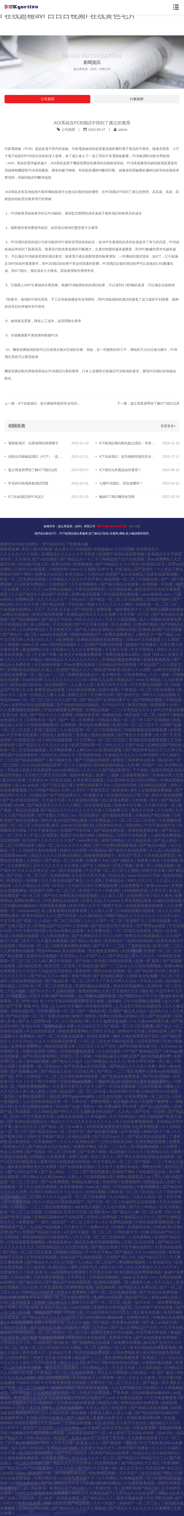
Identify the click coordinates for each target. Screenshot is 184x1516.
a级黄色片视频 (88, 1207)
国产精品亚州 (31, 1282)
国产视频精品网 (25, 1071)
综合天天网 (39, 996)
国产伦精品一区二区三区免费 (51, 1152)
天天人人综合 (97, 1408)
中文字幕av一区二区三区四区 (100, 740)
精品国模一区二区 (120, 579)
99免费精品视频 (102, 1473)
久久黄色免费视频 (53, 941)
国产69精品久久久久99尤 (118, 564)
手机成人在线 (19, 770)
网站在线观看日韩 (60, 1046)
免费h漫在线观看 (86, 594)
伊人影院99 (28, 1307)
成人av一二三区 (52, 675)
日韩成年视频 (146, 624)
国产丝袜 (83, 961)
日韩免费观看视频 (49, 1277)
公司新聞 (47, 99)
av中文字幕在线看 (168, 710)
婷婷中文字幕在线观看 (52, 1358)
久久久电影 (17, 991)
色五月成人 (164, 1282)
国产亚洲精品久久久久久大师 (97, 936)
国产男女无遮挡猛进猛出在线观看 (146, 1157)
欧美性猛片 (114, 941)
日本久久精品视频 (121, 619)
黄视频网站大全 (36, 650)
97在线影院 (124, 1187)
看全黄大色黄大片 (108, 1418)
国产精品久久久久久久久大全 (43, 745)
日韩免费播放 (136, 675)
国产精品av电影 (154, 845)
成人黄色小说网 (44, 1091)
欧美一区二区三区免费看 (85, 1197)
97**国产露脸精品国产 (143, 1051)
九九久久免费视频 (87, 650)
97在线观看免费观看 (121, 594)
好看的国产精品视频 (153, 815)
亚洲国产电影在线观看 (104, 645)
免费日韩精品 (128, 1167)
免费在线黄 (61, 564)
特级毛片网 (108, 1403)
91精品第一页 (30, 1498)
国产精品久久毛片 (68, 1061)
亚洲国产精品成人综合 (128, 1011)
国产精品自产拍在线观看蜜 (68, 1282)
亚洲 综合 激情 (15, 715)
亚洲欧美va (100, 1212)
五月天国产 (129, 1473)
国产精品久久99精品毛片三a (142, 1458)
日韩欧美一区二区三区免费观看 (45, 986)
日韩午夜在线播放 (134, 1448)
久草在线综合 (161, 1262)
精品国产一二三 (88, 1358)
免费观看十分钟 (164, 705)
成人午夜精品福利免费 (97, 996)
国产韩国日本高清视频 (149, 1408)
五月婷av (100, 1327)
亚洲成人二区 (154, 1358)
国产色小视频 (63, 996)
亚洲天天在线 (75, 1212)
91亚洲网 (171, 1463)
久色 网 (134, 765)
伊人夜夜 (117, 1433)
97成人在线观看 (44, 835)
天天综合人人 (72, 956)
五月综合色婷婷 (141, 1433)
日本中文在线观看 (30, 569)
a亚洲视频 (65, 639)
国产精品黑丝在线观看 (147, 1137)
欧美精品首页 (154, 564)
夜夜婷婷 (83, 971)
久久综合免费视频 (146, 966)
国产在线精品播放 (108, 976)
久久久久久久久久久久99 (66, 680)
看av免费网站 (159, 559)
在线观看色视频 (53, 906)
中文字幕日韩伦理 (31, 931)
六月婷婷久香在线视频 (38, 850)
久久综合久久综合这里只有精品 (45, 971)
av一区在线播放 (85, 815)
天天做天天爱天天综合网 (46, 775)
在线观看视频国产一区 (87, 1433)
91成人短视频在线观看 (20, 936)
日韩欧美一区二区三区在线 (131, 1192)
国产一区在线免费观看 (117, 1086)
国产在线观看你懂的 (77, 1167)
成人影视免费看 (115, 800)
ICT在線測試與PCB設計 (26, 497)
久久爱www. (52, 1423)
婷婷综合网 (158, 1031)
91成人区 (40, 564)
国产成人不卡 (12, 1076)
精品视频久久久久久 (126, 1152)
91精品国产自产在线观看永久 (56, 795)
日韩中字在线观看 (132, 835)
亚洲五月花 (91, 901)
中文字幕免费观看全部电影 (64, 1383)
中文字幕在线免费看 (35, 1408)
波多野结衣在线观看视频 (32, 705)
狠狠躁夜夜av (60, 1242)
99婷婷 (17, 1433)
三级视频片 (58, 584)
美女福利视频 (74, 951)
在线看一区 (44, 1302)
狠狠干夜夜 (81, 976)
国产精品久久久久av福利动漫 (141, 1252)
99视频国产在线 (152, 1172)
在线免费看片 (132, 886)
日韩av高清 (104, 1081)
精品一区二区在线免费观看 (67, 1297)
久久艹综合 (107, 1046)
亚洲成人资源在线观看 (95, 735)
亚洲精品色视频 (78, 1423)
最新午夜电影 (82, 775)
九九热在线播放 (56, 936)
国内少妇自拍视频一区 (113, 971)
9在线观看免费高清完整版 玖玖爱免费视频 (123, 1127)
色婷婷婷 (110, 1182)
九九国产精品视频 (46, 1227)
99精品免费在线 (86, 1182)
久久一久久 (32, 589)
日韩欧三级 (74, 1312)
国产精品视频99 (25, 619)
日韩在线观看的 (69, 1408)
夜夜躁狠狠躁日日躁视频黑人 (47, 1237)
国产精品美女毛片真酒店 (112, 926)
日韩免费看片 (19, 1358)
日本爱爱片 (17, 996)
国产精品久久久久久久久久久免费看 (140, 1508)
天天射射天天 (61, 629)
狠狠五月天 (78, 695)
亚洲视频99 (59, 875)
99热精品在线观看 (38, 1292)
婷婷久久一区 (113, 1267)
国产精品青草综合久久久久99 (150, 750)
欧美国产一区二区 (44, 1473)
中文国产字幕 (46, 655)
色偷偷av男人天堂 (167, 775)
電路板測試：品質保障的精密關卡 (33, 443)
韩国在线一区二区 (34, 946)
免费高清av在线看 (50, 690)
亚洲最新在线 (139, 1227)
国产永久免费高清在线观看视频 (71, 896)
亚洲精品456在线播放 (45, 1418)
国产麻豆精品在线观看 (120, 584)
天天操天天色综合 (132, 1423)
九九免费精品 (19, 865)
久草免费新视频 (80, 1287)
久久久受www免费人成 (150, 1021)
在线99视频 (132, 951)
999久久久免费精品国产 (92, 1493)
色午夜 (147, 991)
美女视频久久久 (96, 1368)
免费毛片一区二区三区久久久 (115, 1383)
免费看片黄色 (149, 860)
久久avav (111, 901)
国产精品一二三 (111, 1071)
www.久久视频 (83, 569)
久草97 (78, 790)
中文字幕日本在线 (152, 1332)
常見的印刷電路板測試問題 (28, 483)
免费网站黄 (25, 599)
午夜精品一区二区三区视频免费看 (65, 1373)
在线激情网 (106, 1287)
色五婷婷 (30, 840)
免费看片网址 (86, 1147)
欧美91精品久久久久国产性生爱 (49, 916)
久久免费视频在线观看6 (20, 710)
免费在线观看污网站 (40, 1051)
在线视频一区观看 (158, 584)
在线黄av (60, 650)
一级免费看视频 (167, 1302)
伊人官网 (8, 1307)
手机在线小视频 (82, 604)
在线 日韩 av (154, 655)
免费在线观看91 (32, 1096)
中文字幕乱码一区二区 (112, 1162)
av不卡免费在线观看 (126, 1398)
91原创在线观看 (14, 1157)
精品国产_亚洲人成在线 (74, 1438)
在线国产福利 (158, 599)
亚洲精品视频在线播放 (164, 609)
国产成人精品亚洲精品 (94, 629)
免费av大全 (100, 1227)
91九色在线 (104, 1423)
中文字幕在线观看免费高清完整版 (76, 1001)
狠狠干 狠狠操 (84, 1016)
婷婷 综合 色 (33, 1001)
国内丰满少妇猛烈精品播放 (64, 820)
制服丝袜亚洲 (88, 715)
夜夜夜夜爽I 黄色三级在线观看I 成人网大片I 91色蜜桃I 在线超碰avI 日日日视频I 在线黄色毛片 (79, 549)
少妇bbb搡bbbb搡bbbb (151, 1393)
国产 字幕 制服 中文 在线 (28, 1006)
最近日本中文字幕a (47, 1327)
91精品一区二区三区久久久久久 (34, 1197)
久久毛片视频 (115, 1207)
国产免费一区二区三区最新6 (24, 1388)
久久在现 (165, 810)
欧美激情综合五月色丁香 (128, 795)
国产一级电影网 (92, 1011)
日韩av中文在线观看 (143, 639)
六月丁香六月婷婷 (42, 1081)
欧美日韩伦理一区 (87, 745)
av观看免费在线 (25, 1483)
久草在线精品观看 (136, 901)
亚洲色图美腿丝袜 (143, 830)
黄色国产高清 (130, 855)
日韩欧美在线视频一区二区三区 (153, 976)
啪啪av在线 (126, 629)
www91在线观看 (54, 634)
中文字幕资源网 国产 (164, 1498)
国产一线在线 (78, 1418)
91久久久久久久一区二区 (93, 1458)
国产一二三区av (114, 966)
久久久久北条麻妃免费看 (56, 1041)
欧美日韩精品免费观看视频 (153, 1348)
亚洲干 (164, 715)
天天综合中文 (114, 705)
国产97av (38, 976)
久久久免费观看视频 (109, 1021)
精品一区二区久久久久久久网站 (65, 845)
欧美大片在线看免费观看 (81, 655)
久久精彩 (171, 639)
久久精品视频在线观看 (45, 1433)
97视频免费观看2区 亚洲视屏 (51, 725)
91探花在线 (61, 780)
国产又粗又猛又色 (16, 926)
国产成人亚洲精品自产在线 (134, 1327)
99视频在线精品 (69, 1252)
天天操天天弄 (54, 800)
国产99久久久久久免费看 (52, 715)
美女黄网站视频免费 (122, 1358)
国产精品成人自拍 (56, 1071)
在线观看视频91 (136, 775)
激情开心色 (142, 1282)
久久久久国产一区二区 (103, 921)
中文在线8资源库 (41, 1031)
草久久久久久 (27, 1127)
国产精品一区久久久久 (162, 1383)
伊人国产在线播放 (155, 720)
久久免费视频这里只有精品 (134, 1388)
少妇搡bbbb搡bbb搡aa (102, 1483)
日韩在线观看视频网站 (26, 1242)
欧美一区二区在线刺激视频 (23, 750)
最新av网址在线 (165, 1297)
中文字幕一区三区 (135, 614)
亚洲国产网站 (124, 1172)
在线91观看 (108, 690)
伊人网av (30, 1177)
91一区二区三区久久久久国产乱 (50, 700)
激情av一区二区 (114, 1348)
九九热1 (125, 1112)
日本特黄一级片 (145, 800)
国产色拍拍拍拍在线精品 (78, 705)
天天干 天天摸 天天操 (52, 609)
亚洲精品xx (115, 881)
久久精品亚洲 (139, 840)
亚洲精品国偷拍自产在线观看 (59, 1217)
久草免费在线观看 (88, 780)
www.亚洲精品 (149, 680)
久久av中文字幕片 (67, 1006)
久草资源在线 (52, 1287)
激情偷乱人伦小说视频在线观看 (134, 1001)
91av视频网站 (42, 1403)
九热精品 (34, 860)
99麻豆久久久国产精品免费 (67, 1503)
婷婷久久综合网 (74, 850)
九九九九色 (65, 1468)
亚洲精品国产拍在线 (165, 745)
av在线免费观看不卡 (78, 1478)
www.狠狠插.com (157, 594)
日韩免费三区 (117, 810)
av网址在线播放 (16, 614)
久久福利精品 (92, 916)
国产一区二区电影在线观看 (61, 1036)
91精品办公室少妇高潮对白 (156, 1453)
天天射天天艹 (76, 1227)
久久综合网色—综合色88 (78, 1428)
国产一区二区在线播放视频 (113, 1292)
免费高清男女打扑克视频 (112, 1332)
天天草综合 (77, 1277)
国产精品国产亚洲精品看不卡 (105, 700)
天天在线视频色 (84, 584)
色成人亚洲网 (12, 1152)
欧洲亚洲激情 (99, 1036)
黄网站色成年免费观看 (140, 1403)
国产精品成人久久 (98, 1498)
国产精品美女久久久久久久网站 (55, 805)
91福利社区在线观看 (139, 1202)
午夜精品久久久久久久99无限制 (132, 755)
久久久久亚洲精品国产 (79, 1142)
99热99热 (134, 825)
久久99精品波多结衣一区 (55, 1393)
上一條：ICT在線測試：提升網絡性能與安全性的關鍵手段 (44, 403)
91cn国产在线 (68, 1106)
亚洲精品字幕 (60, 1353)
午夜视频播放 (148, 1187)
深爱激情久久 (12, 1272)
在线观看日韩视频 (75, 1162)
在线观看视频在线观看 (145, 906)
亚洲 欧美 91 (37, 1272)
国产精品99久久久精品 (141, 1463)
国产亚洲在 (144, 569)
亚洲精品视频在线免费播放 (100, 639)
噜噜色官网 (152, 1167)
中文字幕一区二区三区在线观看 (27, 1453)
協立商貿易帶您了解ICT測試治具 (32, 470)
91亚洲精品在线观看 (62, 901)
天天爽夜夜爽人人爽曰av (70, 750)
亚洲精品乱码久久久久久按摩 (91, 614)
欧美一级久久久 (48, 1368)
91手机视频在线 (14, 624)
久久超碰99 (81, 765)
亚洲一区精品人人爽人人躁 (42, 695)
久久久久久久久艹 (53, 599)
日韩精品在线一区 (136, 1478)
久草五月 (159, 891)
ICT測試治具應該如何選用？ (120, 470)
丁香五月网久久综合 (120, 981)
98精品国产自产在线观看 (123, 559)
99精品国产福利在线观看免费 (146, 1056)
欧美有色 (120, 790)
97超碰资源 (25, 740)
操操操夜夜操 (12, 1418)
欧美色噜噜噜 (72, 1187)
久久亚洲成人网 (76, 1021)
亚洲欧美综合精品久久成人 (30, 670)
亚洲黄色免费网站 (26, 1046)
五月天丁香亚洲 (111, 1438)
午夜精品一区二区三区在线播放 (148, 690)
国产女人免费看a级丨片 (39, 1021)
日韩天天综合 (104, 1031)
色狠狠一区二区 (158, 951)
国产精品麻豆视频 (103, 1132)
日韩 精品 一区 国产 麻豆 (152, 1373)
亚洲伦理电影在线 (167, 770)
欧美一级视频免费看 (62, 1498)
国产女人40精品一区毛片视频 (107, 865)
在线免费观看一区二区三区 (148, 1096)
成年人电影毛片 (84, 1267)
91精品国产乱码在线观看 (82, 1257)
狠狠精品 (106, 835)
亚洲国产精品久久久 (74, 670)
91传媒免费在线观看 (78, 1051)
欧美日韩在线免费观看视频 (138, 1272)
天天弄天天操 (124, 1368)
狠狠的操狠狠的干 (86, 634)
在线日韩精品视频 (157, 1363)
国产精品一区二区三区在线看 (27, 1252)
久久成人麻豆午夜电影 (53, 961)
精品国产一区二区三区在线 (83, 1091)
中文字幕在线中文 (160, 825)
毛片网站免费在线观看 (79, 1076)
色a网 (20, 805)
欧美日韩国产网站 (157, 1473)
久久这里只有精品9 (28, 1448)
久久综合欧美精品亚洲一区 (45, 765)
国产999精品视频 (148, 700)
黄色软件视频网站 (129, 986)
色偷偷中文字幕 (128, 805)
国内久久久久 (169, 650)
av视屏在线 (55, 1322)
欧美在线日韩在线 (26, 685)
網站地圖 (134, 526)
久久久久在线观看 (113, 1373)
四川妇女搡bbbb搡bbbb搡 (102, 1317)
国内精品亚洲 (30, 966)
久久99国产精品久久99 (50, 790)
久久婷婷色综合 (33, 629)
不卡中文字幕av (100, 1252)
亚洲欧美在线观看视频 (148, 740)
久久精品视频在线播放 (34, 1106)
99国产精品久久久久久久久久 (131, 916)
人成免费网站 (140, 1237)
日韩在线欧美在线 (117, 1142)
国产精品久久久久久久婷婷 (68, 1463)
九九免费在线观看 (143, 1438)
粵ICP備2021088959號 (111, 526)
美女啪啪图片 (57, 685)
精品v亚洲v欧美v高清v (113, 670)
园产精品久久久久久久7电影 (50, 1262)
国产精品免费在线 (110, 830)
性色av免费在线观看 (67, 931)
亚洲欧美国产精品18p (140, 1488)
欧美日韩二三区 (167, 946)
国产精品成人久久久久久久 (132, 956)
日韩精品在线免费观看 (118, 665)
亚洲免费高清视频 (151, 1142)
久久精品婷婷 (64, 991)
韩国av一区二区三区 (71, 1332)
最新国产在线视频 (38, 1428)
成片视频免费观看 (117, 815)
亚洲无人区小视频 (76, 1056)
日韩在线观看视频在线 (154, 1222)
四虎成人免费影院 (58, 735)
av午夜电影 (131, 1132)
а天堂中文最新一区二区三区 (88, 1232)
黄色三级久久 (103, 1157)
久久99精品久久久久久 (106, 1061)
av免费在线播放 (59, 589)
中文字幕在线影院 (137, 1247)
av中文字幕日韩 (116, 1428)
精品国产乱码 (137, 1297)
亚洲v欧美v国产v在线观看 (160, 629)
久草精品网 (21, 1277)
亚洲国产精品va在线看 (110, 1453)
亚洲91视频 (95, 1192)
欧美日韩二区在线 (60, 966)
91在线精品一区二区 (33, 1332)
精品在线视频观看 (54, 1378)
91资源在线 (127, 1081)
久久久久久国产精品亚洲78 (106, 770)
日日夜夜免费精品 (30, 584)
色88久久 (49, 755)
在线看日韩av (14, 1473)
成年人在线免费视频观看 (21, 981)
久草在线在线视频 (42, 1257)
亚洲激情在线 (90, 755)
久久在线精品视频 (83, 800)
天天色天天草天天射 (89, 875)
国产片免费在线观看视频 (116, 845)
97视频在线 (148, 579)
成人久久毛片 (131, 1468)
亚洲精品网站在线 (34, 1508)
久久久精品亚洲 (55, 1413)
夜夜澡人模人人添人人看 (111, 1413)
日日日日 (86, 1046)
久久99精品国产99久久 (54, 1112)
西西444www (49, 951)
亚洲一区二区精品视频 (155, 865)
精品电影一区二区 (140, 715)
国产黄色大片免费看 (135, 735)
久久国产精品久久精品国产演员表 (40, 594)
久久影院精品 (150, 1368)
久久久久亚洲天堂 (33, 870)
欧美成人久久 (88, 1443)
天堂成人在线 (152, 981)
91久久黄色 (162, 896)
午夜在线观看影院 (90, 589)
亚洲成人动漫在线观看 (113, 961)
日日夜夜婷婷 (149, 1041)
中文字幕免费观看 (162, 1398)
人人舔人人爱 (83, 685)
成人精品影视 (35, 1488)
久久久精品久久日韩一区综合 (40, 886)
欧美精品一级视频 (23, 881)
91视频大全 (94, 795)
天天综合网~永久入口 (163, 1468)
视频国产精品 (63, 1388)
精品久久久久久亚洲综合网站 (56, 855)
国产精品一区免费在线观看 (116, 1322)
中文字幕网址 (143, 650)
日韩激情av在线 (109, 825)
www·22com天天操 (144, 875)
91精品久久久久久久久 (64, 1192)
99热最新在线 (136, 891)
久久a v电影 (58, 976)
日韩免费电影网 (126, 1353)
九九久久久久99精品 (25, 660)
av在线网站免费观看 (69, 1272)
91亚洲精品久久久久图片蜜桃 (63, 1247)
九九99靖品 (119, 1197)
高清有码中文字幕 (125, 1091)
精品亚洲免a (11, 775)
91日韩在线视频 (82, 690)
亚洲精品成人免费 (59, 1026)
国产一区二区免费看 (77, 720)
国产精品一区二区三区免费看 (128, 1026)
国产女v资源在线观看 (21, 800)
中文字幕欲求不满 (38, 1117)
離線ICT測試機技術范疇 (117, 497)
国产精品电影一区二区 (25, 1016)
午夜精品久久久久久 (138, 1217)
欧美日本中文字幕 (112, 685)
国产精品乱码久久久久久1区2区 (49, 1317)
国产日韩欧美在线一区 (138, 1046)
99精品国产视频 (48, 1312)
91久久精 (8, 1297)
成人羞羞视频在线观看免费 (64, 911)
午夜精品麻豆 (106, 1056)
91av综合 (165, 1433)
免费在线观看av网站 (123, 655)
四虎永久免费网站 (72, 1292)
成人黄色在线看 (147, 1312)
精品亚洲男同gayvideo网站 (72, 1096)
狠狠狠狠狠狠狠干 (100, 855)
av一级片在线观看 (67, 870)
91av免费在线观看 (80, 665)
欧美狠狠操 (84, 564)
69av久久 (67, 755)
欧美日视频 (138, 705)
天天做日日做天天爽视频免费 (93, 886)
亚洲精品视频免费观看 (121, 660)
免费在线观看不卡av (94, 785)
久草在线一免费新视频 (91, 1101)
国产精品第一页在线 (120, 1443)
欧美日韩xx (58, 1267)
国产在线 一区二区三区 (27, 875)
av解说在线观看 (169, 901)
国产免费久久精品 (53, 815)
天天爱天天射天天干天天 (73, 1086)
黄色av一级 (92, 1106)
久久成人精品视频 (165, 850)
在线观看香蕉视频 (93, 1388)
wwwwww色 (28, 911)
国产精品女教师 (105, 1247)
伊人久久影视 (68, 1302)
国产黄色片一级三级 (20, 634)
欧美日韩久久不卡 (85, 906)
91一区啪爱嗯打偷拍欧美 (48, 1342)
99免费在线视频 (127, 1342)
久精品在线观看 (14, 1327)
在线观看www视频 (76, 1081)
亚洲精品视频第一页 (111, 1282)
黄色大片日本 (143, 810)
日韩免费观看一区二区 (56, 1011)
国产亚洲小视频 (93, 1152)
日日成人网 (85, 1071)
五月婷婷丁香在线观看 (154, 1307)
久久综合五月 (89, 1026)
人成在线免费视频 (166, 835)
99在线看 (42, 825)
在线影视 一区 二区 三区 (157, 604)
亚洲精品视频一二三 (103, 710)
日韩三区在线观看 (139, 1242)
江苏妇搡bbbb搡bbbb (18, 906)
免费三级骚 (79, 1157)
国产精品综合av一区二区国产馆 (57, 1132)
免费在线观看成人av (134, 1177)
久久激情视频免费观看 (19, 1458)
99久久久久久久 (89, 619)
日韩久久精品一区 (148, 1197)
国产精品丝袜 (54, 604)
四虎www (53, 1066)
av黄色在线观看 (168, 670)
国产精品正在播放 (86, 941)
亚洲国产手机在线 (76, 830)
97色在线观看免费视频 (63, 710)
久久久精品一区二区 (80, 1348)
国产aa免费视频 (55, 1182)
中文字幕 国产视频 (16, 921)
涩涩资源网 (10, 840)
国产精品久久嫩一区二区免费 (137, 1212)
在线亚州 (120, 1408)
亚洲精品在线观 (154, 785)
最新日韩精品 (113, 840)
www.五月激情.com (140, 1277)
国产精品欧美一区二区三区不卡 (72, 981)
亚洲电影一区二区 (42, 1076)
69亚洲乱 (113, 891)
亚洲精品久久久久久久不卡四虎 (68, 554)
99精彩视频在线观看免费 (146, 730)
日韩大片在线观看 (95, 1393)
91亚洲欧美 (83, 825)
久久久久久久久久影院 (19, 554)
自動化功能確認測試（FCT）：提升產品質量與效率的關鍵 (36, 456)
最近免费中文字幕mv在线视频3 (154, 1071)
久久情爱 (143, 670)
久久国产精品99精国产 (27, 760)
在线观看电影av (55, 1458)
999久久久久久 (140, 881)
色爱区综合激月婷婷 (78, 835)
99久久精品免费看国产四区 (136, 1036)
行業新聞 (136, 99)
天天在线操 (62, 624)
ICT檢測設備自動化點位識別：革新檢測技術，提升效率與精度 (127, 443)
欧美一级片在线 (137, 1302)
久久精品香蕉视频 (139, 1483)
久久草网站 (108, 1478)
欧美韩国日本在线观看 (87, 1337)
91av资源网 (32, 680)
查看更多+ (168, 426)
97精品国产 (150, 665)
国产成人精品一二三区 (60, 1172)
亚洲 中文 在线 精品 (114, 569)
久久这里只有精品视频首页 (138, 1006)
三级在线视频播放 (56, 1207)
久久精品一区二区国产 (97, 1262)
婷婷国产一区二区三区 (139, 1503)
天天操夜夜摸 (120, 589)
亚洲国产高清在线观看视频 (121, 554)
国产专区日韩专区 (72, 1453)
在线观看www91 (14, 855)
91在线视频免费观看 (92, 1353)
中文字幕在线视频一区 (150, 685)
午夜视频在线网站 (16, 609)
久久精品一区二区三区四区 (58, 921)
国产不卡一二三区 (109, 946)
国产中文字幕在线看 (91, 624)
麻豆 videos (61, 825)
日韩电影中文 (127, 1232)
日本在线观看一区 (163, 921)
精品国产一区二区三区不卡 (75, 1222)
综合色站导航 (126, 785)
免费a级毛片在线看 (121, 1106)
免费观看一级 (30, 1066)
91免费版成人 (103, 820)
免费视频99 (131, 1182)
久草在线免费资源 (160, 855)
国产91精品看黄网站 (40, 1056)
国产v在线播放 (45, 559)
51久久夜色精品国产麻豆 (62, 881)
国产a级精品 (123, 860)
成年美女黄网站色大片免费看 (32, 1167)
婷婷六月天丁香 (157, 1132)
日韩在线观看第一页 (17, 675)
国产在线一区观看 (150, 1112)
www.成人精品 (99, 1187)
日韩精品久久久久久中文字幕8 (75, 579)
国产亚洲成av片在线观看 (85, 1066)
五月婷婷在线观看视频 (76, 1403)
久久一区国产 (105, 1503)
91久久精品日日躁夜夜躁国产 (59, 1202)
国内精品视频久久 (66, 645)
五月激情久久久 (126, 991)
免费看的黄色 (138, 1317)
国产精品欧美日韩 (151, 971)
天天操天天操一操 (160, 805)
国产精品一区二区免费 (64, 860)
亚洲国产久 (136, 921)
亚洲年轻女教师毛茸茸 (112, 1307)
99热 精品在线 (39, 1438)
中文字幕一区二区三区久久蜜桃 (112, 870)
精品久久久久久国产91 (80, 1363)
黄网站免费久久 (28, 901)
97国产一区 (152, 765)
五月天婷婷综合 (123, 1117)
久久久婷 (161, 1177)
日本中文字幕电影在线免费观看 (42, 1493)
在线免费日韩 (139, 896)
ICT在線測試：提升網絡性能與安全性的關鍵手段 (127, 456)
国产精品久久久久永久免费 (132, 1066)
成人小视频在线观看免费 (160, 619)
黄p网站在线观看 (108, 1297)
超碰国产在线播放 (141, 645)
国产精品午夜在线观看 (127, 850)
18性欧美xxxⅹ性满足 (161, 1091)
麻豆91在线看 (14, 780)
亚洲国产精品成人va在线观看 (65, 1307)
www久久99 (28, 1383)
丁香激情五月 (98, 790)
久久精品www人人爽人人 (62, 1177)
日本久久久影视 (142, 1378)
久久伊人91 (169, 916)
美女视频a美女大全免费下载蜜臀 (141, 1101)
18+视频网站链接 (145, 1147)
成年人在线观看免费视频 (151, 790)
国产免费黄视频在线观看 (43, 1337)
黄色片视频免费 (130, 1498)
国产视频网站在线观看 (91, 1342)
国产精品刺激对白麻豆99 (157, 1413)
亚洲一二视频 (108, 775)
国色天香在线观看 (167, 795)
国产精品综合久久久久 (60, 1483)
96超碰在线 (112, 715)
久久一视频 (160, 675)
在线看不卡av (98, 860)
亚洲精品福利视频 (62, 1448)
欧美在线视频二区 (16, 655)
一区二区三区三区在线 (136, 820)
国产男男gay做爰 (151, 926)
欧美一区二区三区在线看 (21, 1212)
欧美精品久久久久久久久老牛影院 (43, 1398)
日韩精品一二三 (25, 1207)
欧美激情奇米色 (99, 1006)
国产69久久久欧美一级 (97, 1468)
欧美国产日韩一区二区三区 (53, 891)
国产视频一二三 (148, 1162)
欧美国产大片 (91, 891)
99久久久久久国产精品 (125, 745)
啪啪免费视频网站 (34, 1086)
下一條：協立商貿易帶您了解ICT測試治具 (148, 403)
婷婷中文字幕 (154, 870)
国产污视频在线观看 (92, 760)
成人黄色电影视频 (34, 1061)
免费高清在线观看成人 (144, 936)
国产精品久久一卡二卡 (79, 559)
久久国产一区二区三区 (101, 1302)
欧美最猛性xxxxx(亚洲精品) (57, 770)
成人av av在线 (27, 785)
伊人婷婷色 (40, 624)
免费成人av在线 (49, 574)
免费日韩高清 (46, 1478)
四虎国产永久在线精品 (124, 574)
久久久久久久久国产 (58, 840)
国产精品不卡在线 (57, 619)
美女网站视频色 (133, 1262)
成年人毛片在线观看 (40, 1363)
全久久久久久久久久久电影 (56, 865)
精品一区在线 (166, 931)
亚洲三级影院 (46, 730)
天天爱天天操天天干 (98, 1448)
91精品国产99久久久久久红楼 (48, 1443)
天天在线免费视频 (42, 1187)
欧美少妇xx (75, 574)
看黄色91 (48, 1162)
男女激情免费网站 (104, 951)
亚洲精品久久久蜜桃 (164, 1152)
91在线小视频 (78, 1327)
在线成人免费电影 (102, 1217)
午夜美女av (39, 780)
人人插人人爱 (102, 911)
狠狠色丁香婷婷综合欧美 (134, 760)
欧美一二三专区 (113, 1147)
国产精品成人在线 (159, 1182)
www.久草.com (35, 645)
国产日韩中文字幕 (23, 1172)
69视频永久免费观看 (48, 1157)
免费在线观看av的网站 (118, 1016)
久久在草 (30, 1287)
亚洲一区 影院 (147, 961)
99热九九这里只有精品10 (112, 680)
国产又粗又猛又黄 (58, 785)
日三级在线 (36, 1267)
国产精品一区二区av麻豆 (62, 1127)
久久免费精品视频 (117, 1222)
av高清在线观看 (109, 750)
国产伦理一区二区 (103, 1202)
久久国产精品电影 (156, 1016)
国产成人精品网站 (156, 1106)
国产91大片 (39, 991)
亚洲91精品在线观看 (93, 986)
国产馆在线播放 (96, 1172)
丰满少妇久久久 (40, 639)
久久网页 (170, 1147)
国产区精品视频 (157, 1076)
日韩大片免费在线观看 (21, 1503)
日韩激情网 (58, 569)
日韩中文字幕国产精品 (45, 1137)
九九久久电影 (79, 1322)
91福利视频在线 (100, 1177)
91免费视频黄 (106, 1463)
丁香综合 (8, 1096)
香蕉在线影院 (23, 1011)
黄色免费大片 (34, 1353)
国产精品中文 (128, 695)
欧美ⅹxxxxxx (158, 886)
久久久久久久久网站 (115, 604)
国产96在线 (84, 609)
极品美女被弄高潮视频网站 (98, 1242)
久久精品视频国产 (90, 1398)
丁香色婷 (121, 1393)
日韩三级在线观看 (16, 1302)
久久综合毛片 (12, 1342)
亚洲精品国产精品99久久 (71, 1488)
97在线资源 (88, 966)
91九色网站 (122, 624)
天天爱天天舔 (117, 650)
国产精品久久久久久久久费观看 (79, 1508)
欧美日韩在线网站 (142, 780)
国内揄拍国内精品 (109, 765)
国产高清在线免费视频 (159, 1292)
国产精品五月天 (153, 1257)
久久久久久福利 (166, 1448)
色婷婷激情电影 (141, 941)
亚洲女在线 (31, 1026)
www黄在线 (88, 840)
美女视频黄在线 (98, 805)
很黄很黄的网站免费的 (72, 946)
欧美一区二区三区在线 (40, 1348)
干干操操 (140, 770)
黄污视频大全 (61, 760)
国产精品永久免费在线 (137, 1287)
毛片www (169, 1046)
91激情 (118, 1227)
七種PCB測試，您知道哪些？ (121, 483)
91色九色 (117, 875)
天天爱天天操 (101, 1272)
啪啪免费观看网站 (74, 1031)
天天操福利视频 (48, 665)
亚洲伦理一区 (107, 1488)
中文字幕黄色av (44, 830)
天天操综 (22, 559)
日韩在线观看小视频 (156, 1086)
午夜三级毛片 (23, 941)
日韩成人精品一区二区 (117, 720)
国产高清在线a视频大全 (27, 1122)
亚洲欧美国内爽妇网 (144, 1418)
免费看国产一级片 (34, 1222)
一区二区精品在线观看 (132, 931)
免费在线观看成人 (120, 634)
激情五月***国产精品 (156, 634)
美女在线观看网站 (155, 1081)
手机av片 (79, 599)
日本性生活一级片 (42, 720)
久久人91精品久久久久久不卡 (152, 1267)
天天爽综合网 (102, 695)
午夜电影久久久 (137, 710)
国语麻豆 (72, 1368)
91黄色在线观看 (168, 1247)
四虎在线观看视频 (162, 574)
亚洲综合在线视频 (42, 956)
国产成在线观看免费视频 (156, 1337)
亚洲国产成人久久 (121, 1257)
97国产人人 (96, 956)
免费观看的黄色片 (83, 675)
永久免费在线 (99, 931)
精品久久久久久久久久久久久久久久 (82, 1122)
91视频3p (98, 850)
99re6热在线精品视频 (120, 1363)
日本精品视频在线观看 (135, 911)
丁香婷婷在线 (139, 946)
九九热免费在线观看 (17, 951)
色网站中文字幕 (132, 1031)
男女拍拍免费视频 (94, 725)
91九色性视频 (110, 1096)
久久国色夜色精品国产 (95, 1112)
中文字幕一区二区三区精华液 (100, 1237)
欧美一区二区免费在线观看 (23, 579)
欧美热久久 (160, 1011)
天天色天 (106, 1167)
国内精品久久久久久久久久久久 (72, 660)
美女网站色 (112, 675)
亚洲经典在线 (74, 1473)
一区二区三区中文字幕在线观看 (107, 1041)
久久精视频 (10, 645)
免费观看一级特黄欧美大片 (119, 609)
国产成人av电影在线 (160, 1322)
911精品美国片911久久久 (108, 1312)
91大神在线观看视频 (55, 740)
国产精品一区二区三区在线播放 (117, 599)
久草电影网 (97, 1117)
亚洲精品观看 (80, 1137)
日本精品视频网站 (105, 1277)
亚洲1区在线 (58, 1016)
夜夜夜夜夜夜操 (157, 660)
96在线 (24, 564)
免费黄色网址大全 (94, 991)
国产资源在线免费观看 (121, 1076)
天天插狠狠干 (46, 1142)
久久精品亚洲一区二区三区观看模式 (91, 730)
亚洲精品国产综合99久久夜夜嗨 (61, 926)
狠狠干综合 (113, 906)
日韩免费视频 (144, 1428)
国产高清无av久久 (110, 1137)
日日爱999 (116, 780)
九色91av (95, 574)
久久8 (27, 690)
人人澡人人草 (112, 896)
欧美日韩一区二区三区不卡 (136, 725)
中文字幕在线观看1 (23, 735)
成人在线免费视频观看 (134, 1122)
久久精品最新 (110, 1051)
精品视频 (79, 1413)
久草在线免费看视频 (24, 1322)
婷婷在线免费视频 (48, 614)
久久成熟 (94, 881)
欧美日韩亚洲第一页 (145, 1061)
